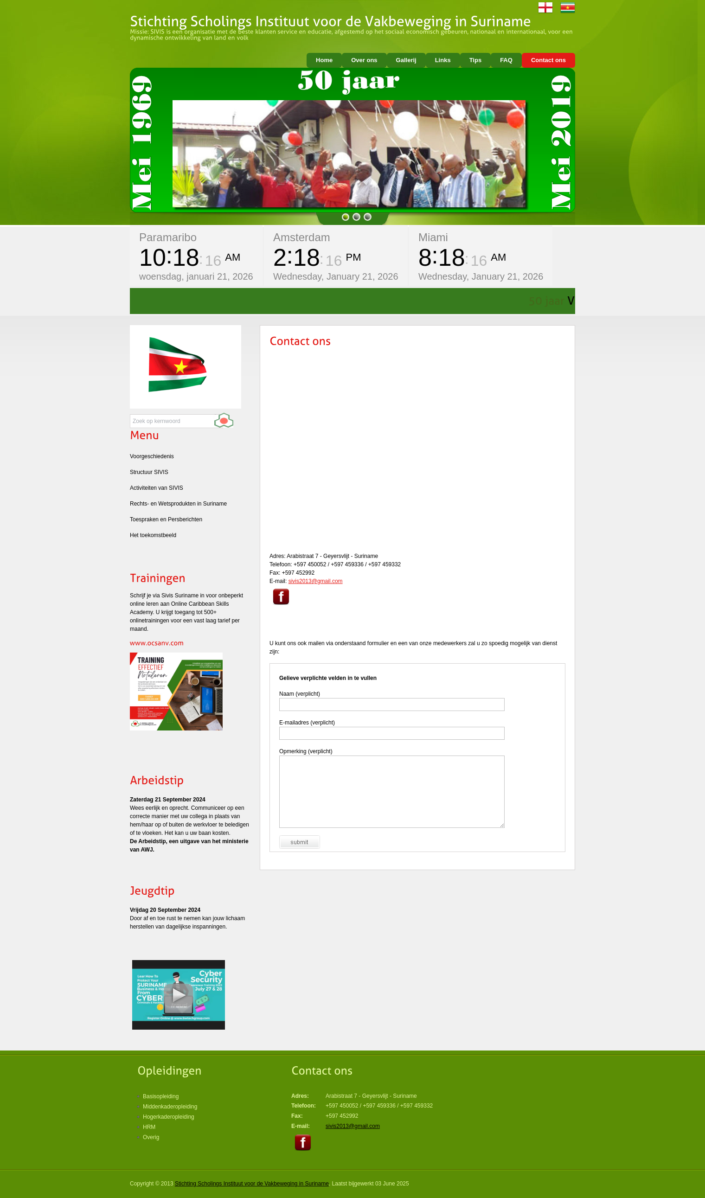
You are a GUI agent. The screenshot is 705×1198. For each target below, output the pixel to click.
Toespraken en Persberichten (166, 519)
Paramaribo (168, 237)
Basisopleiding (161, 1096)
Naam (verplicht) (299, 694)
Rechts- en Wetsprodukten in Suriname (178, 503)
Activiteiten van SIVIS (156, 488)
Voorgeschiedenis (152, 456)
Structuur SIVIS (149, 472)
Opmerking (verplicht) (306, 751)
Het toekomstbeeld (153, 535)
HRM (149, 1127)
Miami (433, 237)
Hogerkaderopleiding (168, 1117)
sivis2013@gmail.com (315, 581)
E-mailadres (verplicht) (307, 722)
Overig (151, 1137)
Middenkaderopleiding (170, 1106)
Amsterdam (301, 237)
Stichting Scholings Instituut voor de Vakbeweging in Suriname (252, 1183)
